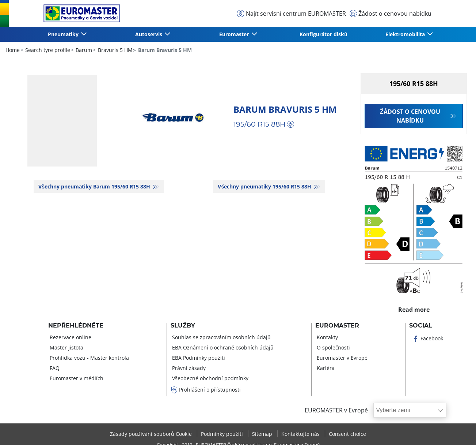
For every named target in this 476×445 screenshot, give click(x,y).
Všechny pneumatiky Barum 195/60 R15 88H (95, 186)
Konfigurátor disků (323, 34)
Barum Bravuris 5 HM (285, 109)
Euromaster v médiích (75, 378)
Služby (183, 326)
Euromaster (337, 326)
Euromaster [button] (234, 34)
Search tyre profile (47, 49)
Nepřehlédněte (75, 326)
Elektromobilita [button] (405, 34)
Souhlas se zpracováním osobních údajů (221, 337)
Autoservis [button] (149, 34)
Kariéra (325, 367)
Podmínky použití (222, 433)
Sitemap (263, 433)
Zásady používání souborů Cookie (151, 433)
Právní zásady (188, 367)
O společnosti (332, 347)
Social (420, 326)
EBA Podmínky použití (198, 357)
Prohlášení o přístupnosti (206, 389)
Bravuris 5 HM (114, 49)
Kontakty (326, 337)
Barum (83, 49)
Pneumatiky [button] (64, 34)
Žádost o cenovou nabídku (410, 116)
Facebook (427, 338)
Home (12, 49)
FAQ (54, 367)
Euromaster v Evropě (341, 357)
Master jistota (65, 347)
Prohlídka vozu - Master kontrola (88, 357)
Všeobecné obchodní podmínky (209, 378)
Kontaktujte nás (301, 433)
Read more (414, 308)
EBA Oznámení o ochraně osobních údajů (222, 347)
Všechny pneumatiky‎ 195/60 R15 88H (265, 186)
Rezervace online (69, 337)
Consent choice (347, 433)
